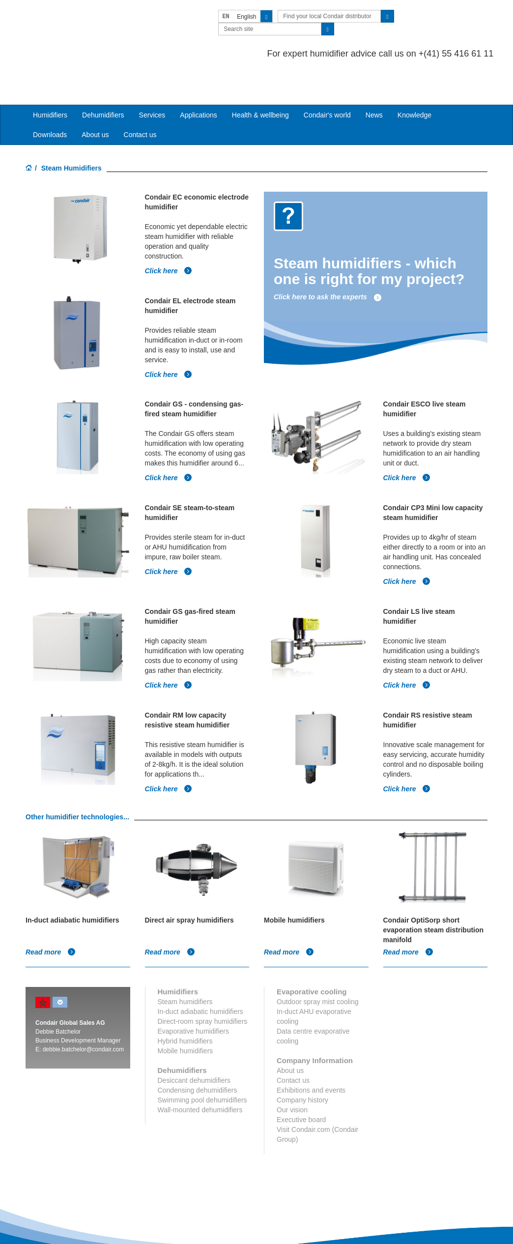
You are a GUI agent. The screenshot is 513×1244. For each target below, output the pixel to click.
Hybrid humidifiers (185, 999)
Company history (302, 1058)
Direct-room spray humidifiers (203, 980)
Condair (82, 22)
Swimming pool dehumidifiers (202, 1058)
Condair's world (327, 76)
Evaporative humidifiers (193, 989)
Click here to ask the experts (328, 257)
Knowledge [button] (414, 76)
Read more (51, 910)
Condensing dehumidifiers (197, 1048)
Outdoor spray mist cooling (318, 960)
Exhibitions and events (311, 1048)
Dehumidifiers (103, 76)
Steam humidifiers (185, 960)
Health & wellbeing (260, 76)
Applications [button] (198, 76)
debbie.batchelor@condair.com (83, 1007)
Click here (169, 231)
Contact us (140, 95)
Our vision (292, 1068)
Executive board (301, 1078)
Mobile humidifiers (185, 1009)
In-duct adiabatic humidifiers (200, 970)
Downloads (50, 95)
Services (152, 76)
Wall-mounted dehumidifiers (200, 1068)
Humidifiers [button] (50, 76)
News (374, 76)
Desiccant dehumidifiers (194, 1038)
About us (95, 95)
